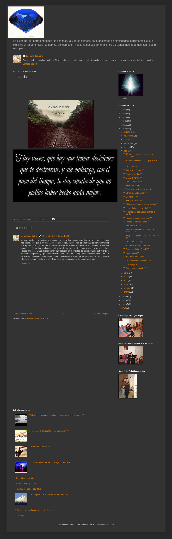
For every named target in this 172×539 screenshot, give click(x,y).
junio (126, 273)
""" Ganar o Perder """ (132, 178)
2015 (124, 125)
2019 (124, 110)
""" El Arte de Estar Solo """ (135, 193)
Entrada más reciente (23, 314)
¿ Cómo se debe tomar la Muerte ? (138, 189)
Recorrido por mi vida (24, 478)
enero (126, 292)
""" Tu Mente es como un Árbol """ (137, 245)
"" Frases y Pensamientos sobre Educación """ (49, 431)
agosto (127, 147)
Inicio (63, 314)
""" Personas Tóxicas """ (133, 185)
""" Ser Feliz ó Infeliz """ (133, 226)
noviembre (128, 136)
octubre (127, 139)
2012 (124, 300)
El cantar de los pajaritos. (26, 483)
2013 (124, 296)
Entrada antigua (101, 314)
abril (126, 280)
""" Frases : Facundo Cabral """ (136, 222)
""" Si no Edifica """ (131, 253)
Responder (25, 263)
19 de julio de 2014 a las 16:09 (55, 236)
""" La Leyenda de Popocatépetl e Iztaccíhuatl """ (50, 494)
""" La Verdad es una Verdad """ (137, 208)
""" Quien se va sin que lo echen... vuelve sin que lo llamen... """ (56, 415)
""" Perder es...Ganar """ (133, 170)
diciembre (128, 132)
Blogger (110, 525)
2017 (124, 117)
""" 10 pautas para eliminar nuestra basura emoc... (138, 155)
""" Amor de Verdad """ (132, 174)
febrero (127, 288)
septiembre (129, 143)
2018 (124, 114)
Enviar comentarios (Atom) (36, 318)
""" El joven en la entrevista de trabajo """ (140, 204)
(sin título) (19, 516)
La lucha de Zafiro (34, 56)
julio (126, 151)
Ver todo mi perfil (30, 64)
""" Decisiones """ (130, 197)
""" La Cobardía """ (131, 166)
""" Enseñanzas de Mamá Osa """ (137, 218)
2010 (124, 308)
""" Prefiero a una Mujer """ (134, 242)
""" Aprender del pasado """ (135, 268)
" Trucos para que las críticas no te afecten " (34, 510)
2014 (124, 129)
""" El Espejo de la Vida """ (134, 200)
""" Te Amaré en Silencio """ (135, 257)
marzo (127, 284)
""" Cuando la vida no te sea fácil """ (138, 261)
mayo (126, 277)
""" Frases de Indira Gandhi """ (136, 249)
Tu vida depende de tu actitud (28, 489)
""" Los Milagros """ (131, 264)
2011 (124, 304)
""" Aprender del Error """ (133, 182)
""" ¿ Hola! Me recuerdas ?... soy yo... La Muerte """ (51, 462)
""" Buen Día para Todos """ (40, 447)
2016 (124, 121)
